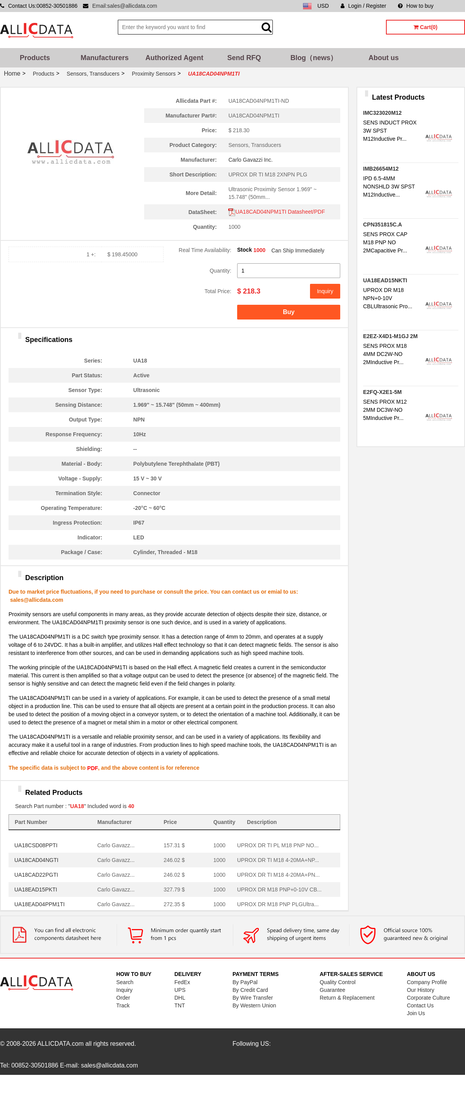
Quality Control (338, 982)
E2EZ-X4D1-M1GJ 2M (390, 336)
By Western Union (254, 1005)
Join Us (416, 1013)
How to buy (416, 6)
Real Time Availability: (205, 250)
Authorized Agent (174, 58)
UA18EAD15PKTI (35, 889)
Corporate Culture (428, 998)
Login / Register (363, 6)
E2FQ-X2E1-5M (382, 392)
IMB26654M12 (381, 169)
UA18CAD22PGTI (36, 875)
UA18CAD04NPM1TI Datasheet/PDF (276, 212)
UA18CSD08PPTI (35, 845)
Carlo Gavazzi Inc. (250, 160)
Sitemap (455, 6)
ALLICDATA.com (60, 1043)
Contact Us (420, 1005)
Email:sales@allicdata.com (124, 6)
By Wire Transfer (252, 998)
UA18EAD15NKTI (385, 280)
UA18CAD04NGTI (36, 860)
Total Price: (218, 291)
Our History (420, 990)
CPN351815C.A (382, 224)
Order (123, 998)
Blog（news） (313, 58)
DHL (179, 998)
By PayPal (245, 982)
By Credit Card (250, 990)
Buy (288, 312)
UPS (180, 990)
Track (122, 1005)
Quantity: (220, 271)
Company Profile (427, 982)
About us (384, 58)
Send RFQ (244, 58)
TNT (179, 1005)
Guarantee (332, 990)
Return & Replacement (347, 998)
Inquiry (325, 291)
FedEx (182, 982)
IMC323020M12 (382, 113)
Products (35, 58)
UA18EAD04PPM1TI (39, 904)
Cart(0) (425, 27)
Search (124, 982)
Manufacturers (105, 58)
